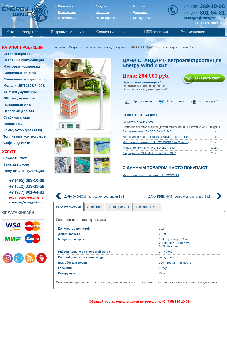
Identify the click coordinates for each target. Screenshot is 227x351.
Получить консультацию (24, 171)
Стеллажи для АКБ (19, 111)
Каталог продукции (22, 32)
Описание (94, 207)
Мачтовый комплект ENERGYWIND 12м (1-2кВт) (156, 142)
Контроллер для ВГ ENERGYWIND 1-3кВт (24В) (155, 136)
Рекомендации (192, 32)
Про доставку (143, 101)
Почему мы (67, 12)
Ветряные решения (67, 32)
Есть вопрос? (208, 101)
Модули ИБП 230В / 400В (24, 85)
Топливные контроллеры (24, 136)
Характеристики (68, 207)
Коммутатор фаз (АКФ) (22, 130)
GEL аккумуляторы (19, 98)
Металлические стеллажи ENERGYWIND (151, 175)
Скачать (164, 273)
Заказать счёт (15, 158)
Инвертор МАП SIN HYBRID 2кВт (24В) (149, 147)
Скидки (101, 6)
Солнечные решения (114, 32)
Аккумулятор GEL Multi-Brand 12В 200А (149, 153)
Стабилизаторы (16, 117)
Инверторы (12, 124)
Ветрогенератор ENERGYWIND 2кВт (148, 131)
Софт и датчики (16, 143)
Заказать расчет (17, 164)
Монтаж (139, 6)
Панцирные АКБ (17, 104)
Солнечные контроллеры (24, 79)
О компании (67, 18)
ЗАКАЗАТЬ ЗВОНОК (209, 23)
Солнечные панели (19, 73)
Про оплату (175, 101)
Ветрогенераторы (18, 54)
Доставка (140, 12)
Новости (102, 12)
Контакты (65, 6)
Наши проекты (107, 18)
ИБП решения (156, 32)
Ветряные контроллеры (23, 60)
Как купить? (142, 18)
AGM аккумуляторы (20, 92)
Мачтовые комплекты (21, 66)
